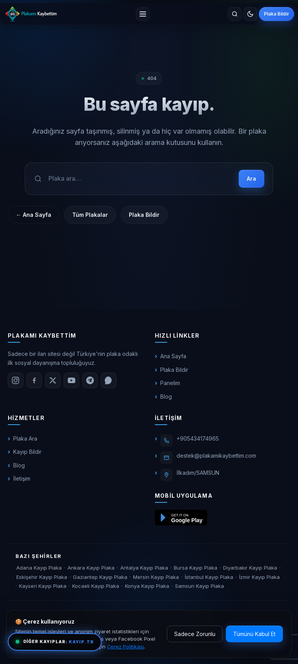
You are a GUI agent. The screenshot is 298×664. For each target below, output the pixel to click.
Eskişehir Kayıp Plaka (41, 577)
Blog (166, 396)
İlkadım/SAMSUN (198, 472)
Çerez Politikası (125, 646)
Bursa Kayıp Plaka (195, 568)
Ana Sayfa (173, 356)
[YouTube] (71, 380)
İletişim (21, 478)
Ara (251, 178)
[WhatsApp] (108, 380)
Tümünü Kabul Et (254, 634)
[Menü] (143, 14)
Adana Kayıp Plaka (39, 568)
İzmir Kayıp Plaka (259, 577)
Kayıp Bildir (27, 451)
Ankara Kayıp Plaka (91, 568)
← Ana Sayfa (33, 214)
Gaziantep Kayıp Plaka (100, 577)
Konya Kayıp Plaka (147, 586)
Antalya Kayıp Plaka (144, 568)
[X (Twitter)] (53, 380)
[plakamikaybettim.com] (31, 14)
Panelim (170, 383)
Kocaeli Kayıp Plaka (95, 586)
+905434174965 (198, 438)
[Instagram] (15, 380)
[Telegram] (90, 380)
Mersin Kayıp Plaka (156, 577)
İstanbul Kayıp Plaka (209, 577)
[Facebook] (34, 380)
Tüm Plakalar (90, 214)
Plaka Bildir (276, 14)
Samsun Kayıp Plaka (199, 586)
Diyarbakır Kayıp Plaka (250, 568)
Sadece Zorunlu (194, 634)
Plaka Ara (25, 438)
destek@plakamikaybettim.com (216, 455)
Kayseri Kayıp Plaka (42, 586)
